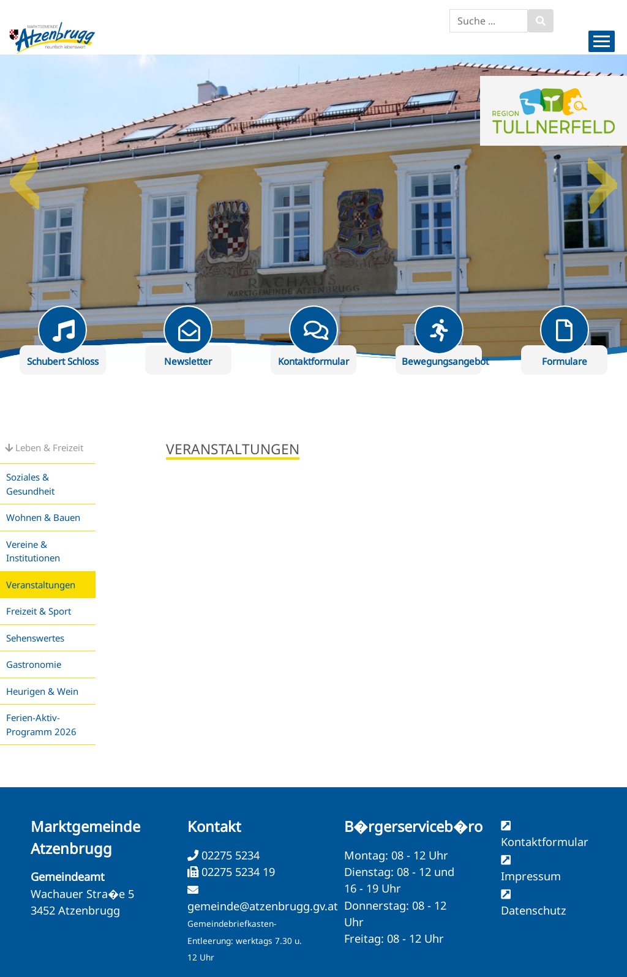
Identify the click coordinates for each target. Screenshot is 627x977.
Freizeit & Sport (38, 611)
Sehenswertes (35, 638)
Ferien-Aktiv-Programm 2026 (41, 724)
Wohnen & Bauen (43, 517)
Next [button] (602, 176)
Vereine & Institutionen (33, 551)
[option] (313, 207)
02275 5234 (229, 855)
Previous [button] (24, 176)
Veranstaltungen (40, 584)
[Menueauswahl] (601, 41)
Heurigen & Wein (42, 691)
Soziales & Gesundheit (30, 484)
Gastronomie (33, 664)
